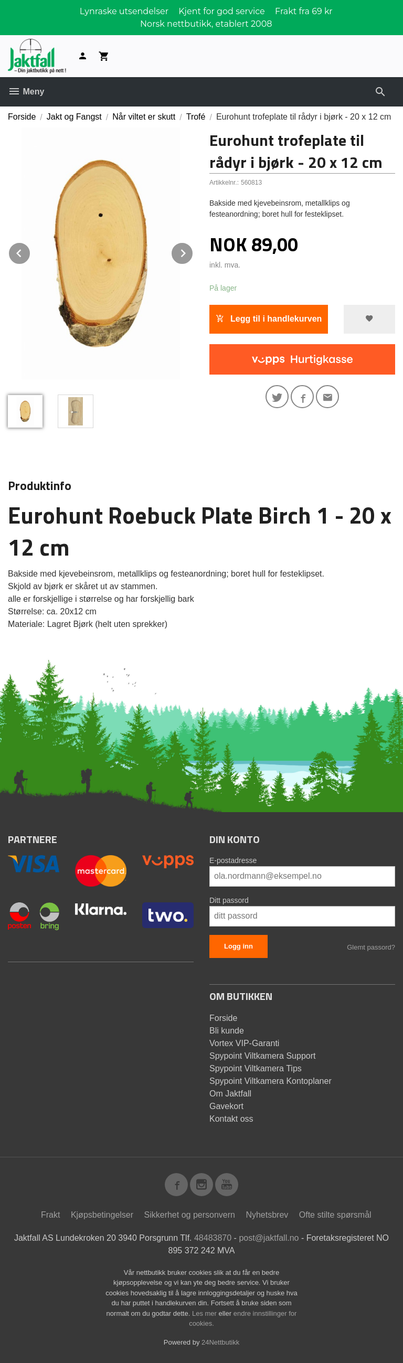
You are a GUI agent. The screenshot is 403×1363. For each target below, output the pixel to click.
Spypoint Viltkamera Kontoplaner (270, 1081)
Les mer (205, 1313)
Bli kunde (226, 1030)
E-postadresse (233, 860)
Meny (26, 91)
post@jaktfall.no (269, 1237)
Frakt (50, 1214)
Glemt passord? (371, 947)
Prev (30, 251)
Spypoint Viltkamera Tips (255, 1068)
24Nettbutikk (220, 1342)
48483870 (212, 1237)
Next (193, 251)
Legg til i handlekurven (269, 318)
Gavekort (226, 1106)
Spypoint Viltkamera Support (262, 1055)
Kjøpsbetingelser (102, 1214)
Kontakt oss (231, 1118)
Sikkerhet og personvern (189, 1214)
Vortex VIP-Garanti (244, 1043)
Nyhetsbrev (267, 1214)
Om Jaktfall (230, 1093)
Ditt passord (229, 900)
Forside (22, 116)
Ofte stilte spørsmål (335, 1214)
